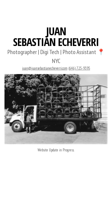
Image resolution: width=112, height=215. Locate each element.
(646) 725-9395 (79, 68)
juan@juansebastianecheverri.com (44, 68)
